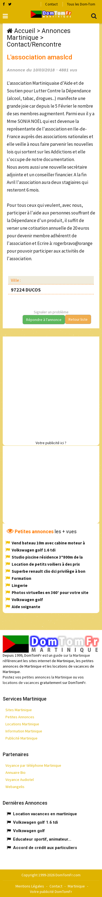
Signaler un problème (51, 312)
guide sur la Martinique (71, 655)
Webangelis (14, 786)
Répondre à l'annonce (43, 319)
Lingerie (19, 585)
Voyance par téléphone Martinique (33, 765)
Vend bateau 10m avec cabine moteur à (48, 543)
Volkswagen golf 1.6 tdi (33, 550)
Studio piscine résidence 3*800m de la (47, 557)
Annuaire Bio (15, 772)
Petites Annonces (19, 716)
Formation (21, 578)
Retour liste (78, 319)
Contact (51, 4)
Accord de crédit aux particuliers (45, 847)
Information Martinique (23, 731)
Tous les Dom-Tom (81, 4)
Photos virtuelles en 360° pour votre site (50, 592)
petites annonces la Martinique (47, 677)
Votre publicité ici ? (51, 442)
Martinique (76, 886)
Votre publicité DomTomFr (51, 891)
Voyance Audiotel (19, 779)
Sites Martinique (18, 709)
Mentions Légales (30, 886)
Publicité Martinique (21, 738)
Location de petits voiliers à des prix (46, 564)
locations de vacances (21, 682)
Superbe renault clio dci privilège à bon (48, 571)
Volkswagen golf (27, 599)
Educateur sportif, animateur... (42, 839)
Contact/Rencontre (34, 44)
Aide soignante (26, 606)
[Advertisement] (51, 388)
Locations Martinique (22, 724)
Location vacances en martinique (45, 813)
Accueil (24, 31)
